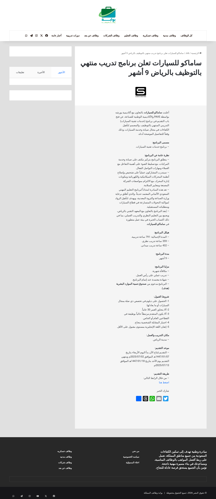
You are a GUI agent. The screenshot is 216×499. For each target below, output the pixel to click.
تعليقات (20, 72)
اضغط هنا (164, 382)
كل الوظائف (186, 35)
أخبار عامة (56, 35)
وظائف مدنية (169, 35)
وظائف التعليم (131, 35)
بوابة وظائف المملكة (153, 493)
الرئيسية (196, 53)
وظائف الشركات (111, 35)
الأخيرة (41, 72)
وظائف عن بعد (91, 35)
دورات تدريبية (72, 35)
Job (187, 53)
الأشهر (61, 72)
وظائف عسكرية (150, 35)
